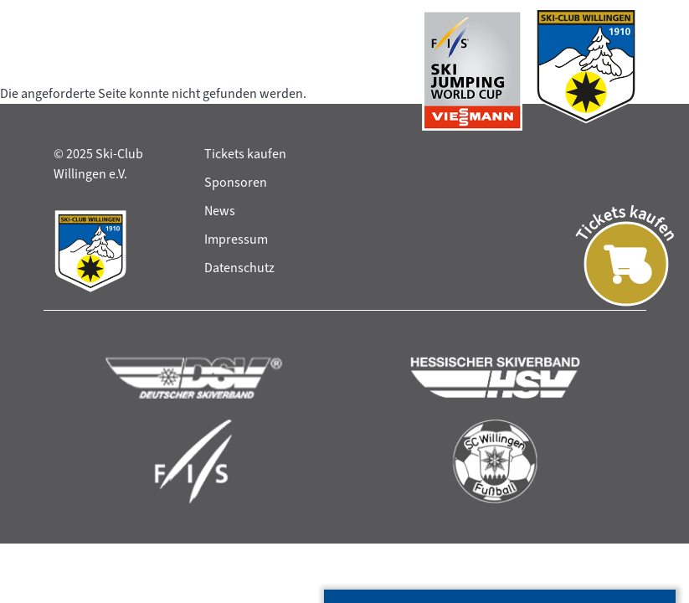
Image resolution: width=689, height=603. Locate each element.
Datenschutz (239, 267)
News (219, 210)
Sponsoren (235, 182)
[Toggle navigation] (69, 70)
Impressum (236, 239)
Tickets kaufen (245, 153)
